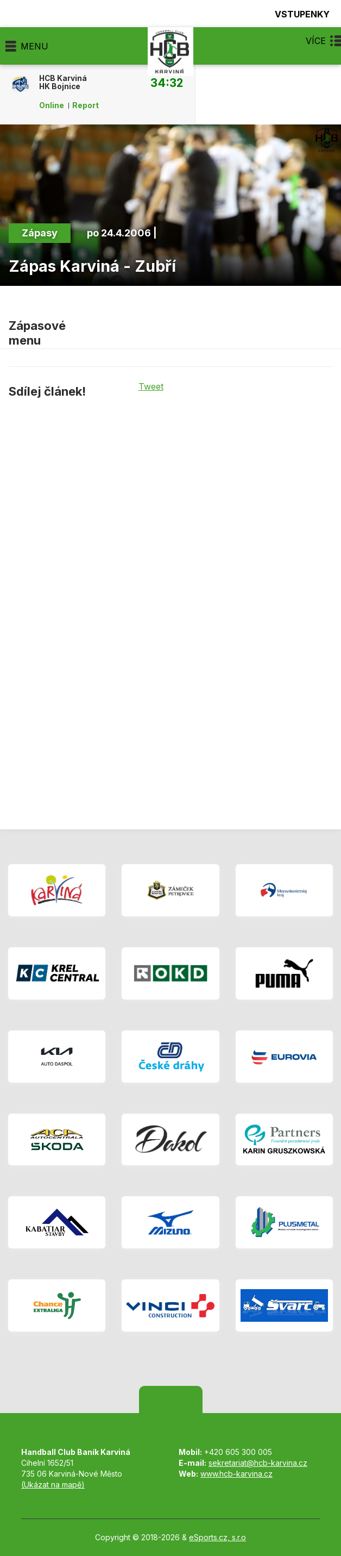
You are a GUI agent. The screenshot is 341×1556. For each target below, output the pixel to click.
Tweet (150, 386)
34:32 (166, 82)
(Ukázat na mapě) (53, 1484)
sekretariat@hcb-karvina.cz (258, 1462)
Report (85, 105)
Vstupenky (296, 13)
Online (51, 105)
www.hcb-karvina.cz (236, 1473)
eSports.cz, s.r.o (217, 1537)
